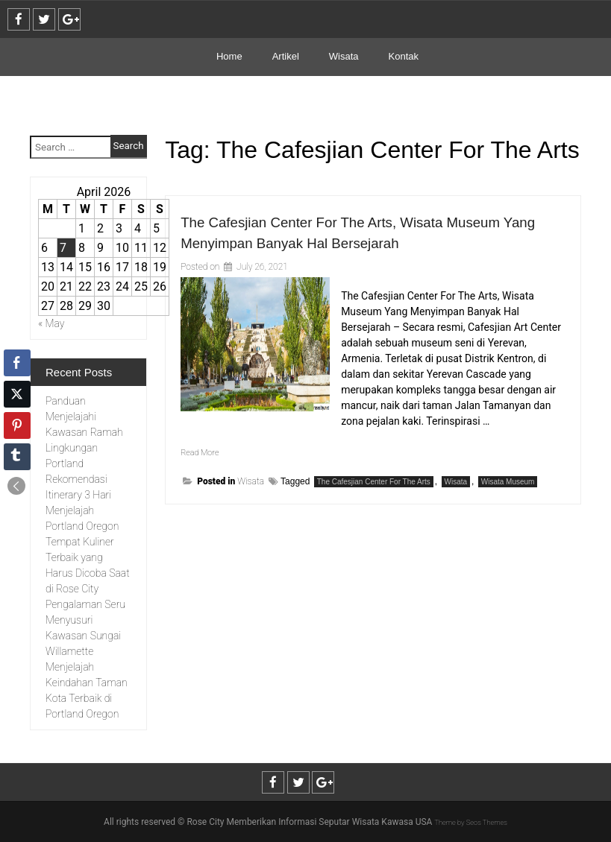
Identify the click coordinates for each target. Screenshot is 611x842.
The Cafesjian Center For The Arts (373, 502)
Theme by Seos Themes (470, 822)
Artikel (285, 56)
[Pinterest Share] (17, 425)
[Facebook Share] (17, 362)
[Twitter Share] (17, 394)
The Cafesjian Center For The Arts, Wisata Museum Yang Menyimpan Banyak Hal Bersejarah (349, 242)
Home (229, 56)
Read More (205, 472)
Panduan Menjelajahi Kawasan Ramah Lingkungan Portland (84, 432)
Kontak (404, 56)
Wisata (344, 56)
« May (51, 323)
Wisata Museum (508, 502)
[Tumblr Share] (17, 456)
